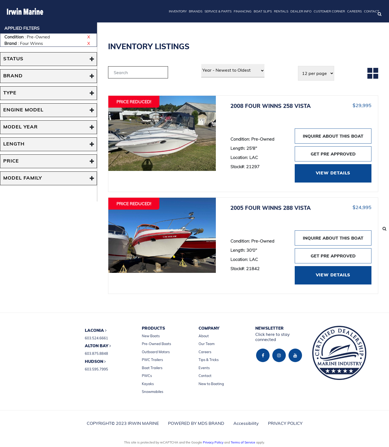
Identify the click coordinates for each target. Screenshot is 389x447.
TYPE (9, 93)
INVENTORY (178, 11)
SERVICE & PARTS (218, 11)
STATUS (13, 59)
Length (14, 144)
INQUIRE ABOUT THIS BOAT (333, 136)
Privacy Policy (213, 442)
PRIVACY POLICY (285, 423)
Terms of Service (243, 442)
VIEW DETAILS (333, 173)
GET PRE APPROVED (333, 154)
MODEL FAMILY (22, 178)
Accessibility (246, 423)
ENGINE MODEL (23, 110)
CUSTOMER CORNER (329, 11)
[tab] (138, 73)
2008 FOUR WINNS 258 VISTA (270, 105)
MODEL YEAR (20, 127)
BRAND (13, 76)
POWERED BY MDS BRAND (196, 423)
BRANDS (195, 11)
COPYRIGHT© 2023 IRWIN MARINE (123, 423)
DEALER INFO (300, 11)
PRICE (11, 161)
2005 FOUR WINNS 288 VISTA (270, 207)
